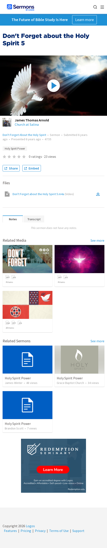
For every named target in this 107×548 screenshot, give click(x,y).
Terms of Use (59, 530)
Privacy (40, 530)
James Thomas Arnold (32, 120)
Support (78, 530)
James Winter (14, 383)
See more (97, 240)
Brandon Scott (14, 428)
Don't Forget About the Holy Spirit (24, 135)
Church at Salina (27, 124)
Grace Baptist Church (70, 383)
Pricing (26, 530)
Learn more (84, 19)
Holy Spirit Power (15, 148)
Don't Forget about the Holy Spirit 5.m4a (43, 194)
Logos (30, 526)
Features (10, 530)
